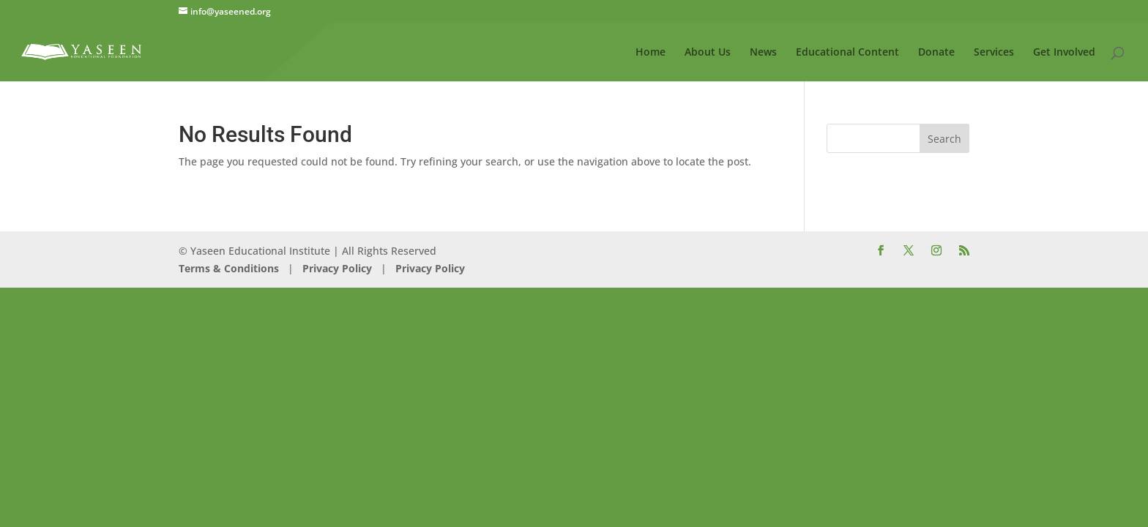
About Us (708, 53)
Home (651, 53)
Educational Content (847, 53)
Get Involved (1064, 53)
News (763, 53)
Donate (936, 53)
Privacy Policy (335, 268)
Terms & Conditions (229, 268)
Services (994, 53)
